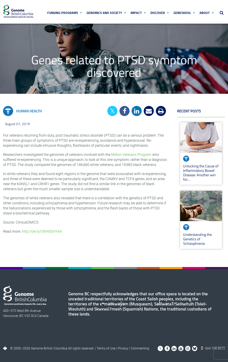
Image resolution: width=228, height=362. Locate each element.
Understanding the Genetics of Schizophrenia (197, 239)
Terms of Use (106, 348)
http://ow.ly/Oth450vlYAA (42, 231)
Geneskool (184, 13)
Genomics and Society (107, 13)
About (207, 13)
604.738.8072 (213, 348)
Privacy (123, 348)
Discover (159, 13)
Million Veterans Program (131, 154)
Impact (138, 13)
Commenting (140, 348)
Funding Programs (64, 13)
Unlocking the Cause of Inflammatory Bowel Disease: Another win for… (200, 172)
